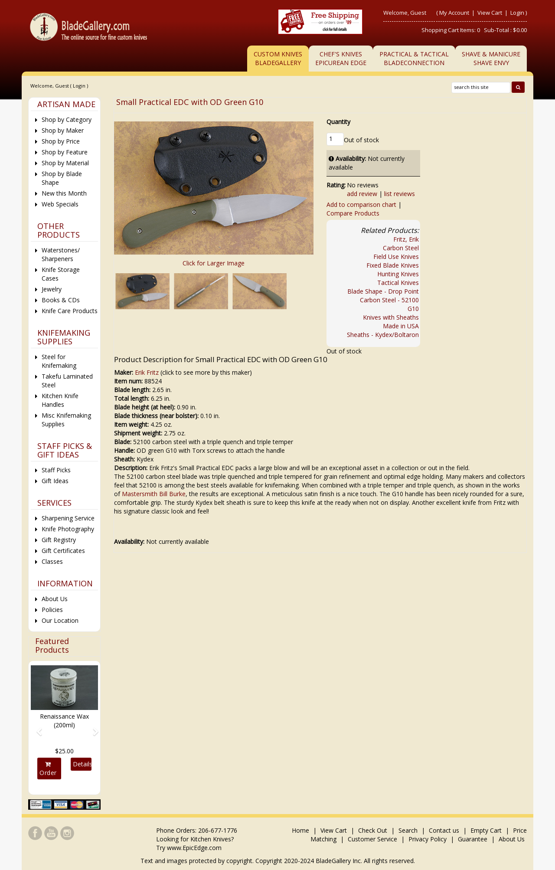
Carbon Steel (401, 248)
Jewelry (52, 289)
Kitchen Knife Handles (60, 400)
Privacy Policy (427, 839)
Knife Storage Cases (61, 273)
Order (48, 769)
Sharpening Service (68, 518)
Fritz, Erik (406, 239)
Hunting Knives (398, 274)
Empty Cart (486, 830)
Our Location (60, 620)
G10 (413, 308)
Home (301, 830)
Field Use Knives (396, 256)
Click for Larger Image (214, 263)
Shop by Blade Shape (62, 178)
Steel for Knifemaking (59, 361)
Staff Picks (56, 470)
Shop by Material (65, 163)
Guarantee (472, 839)
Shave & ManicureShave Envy (491, 58)
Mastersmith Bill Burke (154, 494)
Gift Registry (59, 540)
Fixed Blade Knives (392, 265)
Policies (52, 609)
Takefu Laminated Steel (67, 380)
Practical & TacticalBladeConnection (414, 58)
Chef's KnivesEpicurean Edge (340, 58)
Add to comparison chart (361, 204)
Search (408, 830)
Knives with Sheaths (391, 317)
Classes (52, 561)
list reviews (399, 194)
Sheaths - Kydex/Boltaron (383, 334)
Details (82, 764)
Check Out (372, 830)
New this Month (64, 193)
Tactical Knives (398, 282)
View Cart (490, 12)
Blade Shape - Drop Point (383, 291)
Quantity (338, 122)
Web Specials (60, 204)
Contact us (444, 830)
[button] (36, 727)
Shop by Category (66, 119)
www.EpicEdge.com (194, 848)
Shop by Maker (63, 130)
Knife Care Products (70, 311)
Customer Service (372, 839)
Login (517, 12)
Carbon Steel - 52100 (389, 300)
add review (362, 194)
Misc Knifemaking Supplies (66, 419)
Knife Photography (68, 529)
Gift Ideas (55, 481)
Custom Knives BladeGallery (278, 58)
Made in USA (401, 326)
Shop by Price (61, 141)
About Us (55, 599)
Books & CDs (61, 300)
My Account (454, 12)
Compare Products (352, 213)
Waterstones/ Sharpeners (61, 254)
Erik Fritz (147, 372)
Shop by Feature (65, 152)
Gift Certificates (63, 550)
